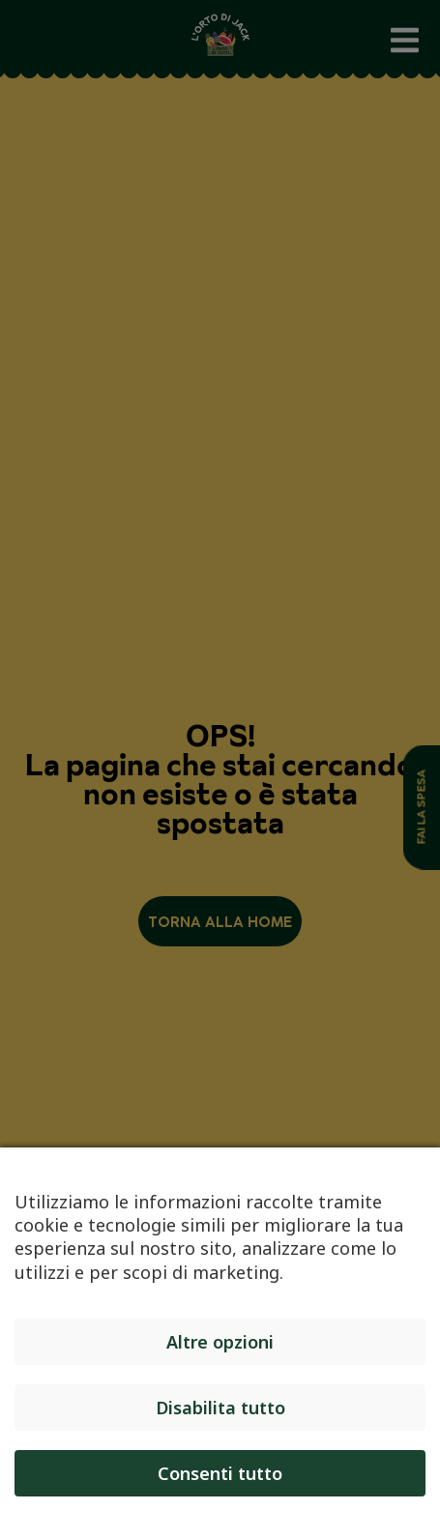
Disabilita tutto (220, 1407)
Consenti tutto (220, 1473)
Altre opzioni (220, 1341)
